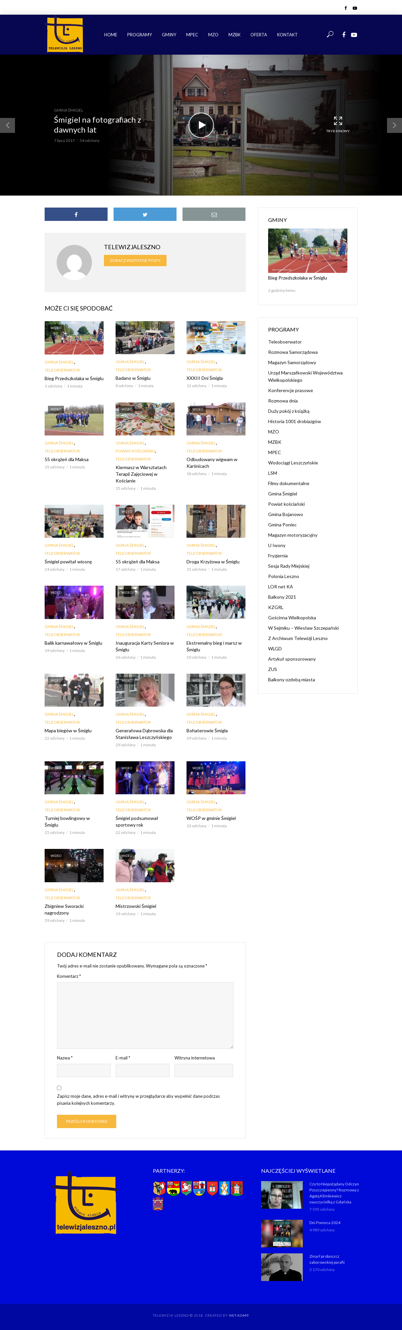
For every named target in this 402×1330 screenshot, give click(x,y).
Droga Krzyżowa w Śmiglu (213, 561)
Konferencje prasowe (290, 390)
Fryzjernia (278, 555)
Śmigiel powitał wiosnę (68, 561)
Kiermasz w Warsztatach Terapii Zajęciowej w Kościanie (141, 473)
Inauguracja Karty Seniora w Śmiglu (145, 646)
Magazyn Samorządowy (292, 362)
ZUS (272, 669)
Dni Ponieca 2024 (324, 1222)
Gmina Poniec (282, 524)
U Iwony (276, 545)
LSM (272, 473)
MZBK (234, 34)
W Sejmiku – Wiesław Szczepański (303, 628)
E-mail (123, 1057)
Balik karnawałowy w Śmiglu (73, 643)
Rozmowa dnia (283, 400)
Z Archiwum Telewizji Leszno (298, 638)
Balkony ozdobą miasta (291, 679)
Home (110, 34)
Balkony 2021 (282, 597)
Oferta (258, 34)
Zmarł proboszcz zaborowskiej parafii (327, 1259)
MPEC (192, 34)
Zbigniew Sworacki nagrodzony (64, 909)
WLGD (275, 648)
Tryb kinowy (338, 124)
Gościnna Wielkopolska (292, 617)
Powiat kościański (135, 450)
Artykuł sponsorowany (292, 659)
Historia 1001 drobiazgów (294, 421)
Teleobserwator (62, 369)
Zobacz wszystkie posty (135, 260)
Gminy (169, 34)
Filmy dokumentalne (288, 483)
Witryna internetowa (195, 1057)
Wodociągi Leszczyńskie (293, 462)
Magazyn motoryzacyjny (292, 535)
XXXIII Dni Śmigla (205, 378)
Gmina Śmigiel (68, 110)
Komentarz (69, 976)
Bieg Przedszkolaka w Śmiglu (74, 378)
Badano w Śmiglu (133, 378)
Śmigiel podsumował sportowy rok (137, 821)
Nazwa (65, 1057)
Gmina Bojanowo (285, 514)
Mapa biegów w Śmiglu (68, 730)
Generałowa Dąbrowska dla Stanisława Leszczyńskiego (144, 734)
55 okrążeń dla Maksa (67, 459)
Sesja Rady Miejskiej (288, 566)
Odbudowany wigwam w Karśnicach (212, 462)
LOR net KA (280, 586)
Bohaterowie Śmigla (207, 730)
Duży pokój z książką (288, 411)
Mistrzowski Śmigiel (136, 906)
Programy (139, 34)
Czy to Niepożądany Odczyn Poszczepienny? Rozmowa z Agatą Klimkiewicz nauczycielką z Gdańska (334, 1192)
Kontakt (287, 34)
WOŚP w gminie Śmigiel (211, 818)
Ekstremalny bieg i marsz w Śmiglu (214, 646)
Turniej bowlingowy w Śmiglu (67, 821)
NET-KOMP (238, 1315)
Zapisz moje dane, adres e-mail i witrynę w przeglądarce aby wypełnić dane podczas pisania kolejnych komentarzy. (138, 1099)
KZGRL (275, 607)
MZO (213, 34)
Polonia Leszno (283, 576)
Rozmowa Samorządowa (293, 352)
